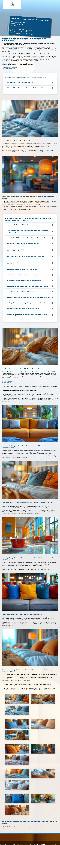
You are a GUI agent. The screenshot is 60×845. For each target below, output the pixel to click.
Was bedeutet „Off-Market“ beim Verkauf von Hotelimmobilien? (26, 238)
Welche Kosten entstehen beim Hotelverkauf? (20, 291)
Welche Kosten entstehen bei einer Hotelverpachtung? (23, 308)
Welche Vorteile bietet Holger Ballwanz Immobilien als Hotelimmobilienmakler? (23, 250)
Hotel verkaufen (7, 381)
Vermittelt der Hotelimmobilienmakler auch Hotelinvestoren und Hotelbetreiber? (26, 263)
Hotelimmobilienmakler (10, 47)
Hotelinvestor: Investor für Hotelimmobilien (20, 82)
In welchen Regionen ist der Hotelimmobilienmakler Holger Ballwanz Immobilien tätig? (27, 231)
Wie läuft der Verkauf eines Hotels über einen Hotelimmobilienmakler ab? (29, 275)
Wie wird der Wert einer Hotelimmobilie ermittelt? (22, 269)
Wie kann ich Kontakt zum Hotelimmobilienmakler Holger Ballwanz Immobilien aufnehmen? (27, 315)
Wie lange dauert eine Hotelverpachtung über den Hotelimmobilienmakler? (29, 303)
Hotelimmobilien (15, 48)
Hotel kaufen (6, 379)
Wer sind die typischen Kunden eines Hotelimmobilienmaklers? (25, 256)
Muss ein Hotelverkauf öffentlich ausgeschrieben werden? (24, 280)
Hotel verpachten (7, 384)
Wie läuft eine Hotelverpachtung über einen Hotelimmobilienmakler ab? (28, 297)
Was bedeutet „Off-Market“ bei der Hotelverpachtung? (23, 243)
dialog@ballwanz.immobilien (24, 33)
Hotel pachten (7, 382)
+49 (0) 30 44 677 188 (20, 31)
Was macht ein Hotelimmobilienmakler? (18, 225)
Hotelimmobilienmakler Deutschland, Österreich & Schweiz (18, 828)
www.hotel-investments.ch (10, 67)
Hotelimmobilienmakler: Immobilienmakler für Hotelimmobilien (26, 88)
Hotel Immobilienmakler (46, 150)
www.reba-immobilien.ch (9, 68)
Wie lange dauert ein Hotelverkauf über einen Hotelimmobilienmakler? (28, 286)
